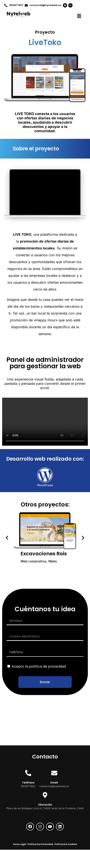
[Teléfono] (28, 773)
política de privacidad (47, 666)
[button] (79, 16)
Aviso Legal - (20, 844)
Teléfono (28, 782)
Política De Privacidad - (41, 844)
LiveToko (45, 42)
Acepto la (39, 666)
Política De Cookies (66, 844)
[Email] (54, 773)
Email (54, 782)
